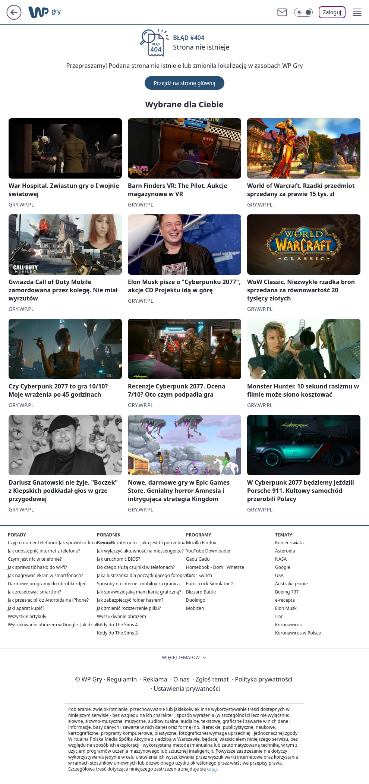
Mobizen (195, 608)
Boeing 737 (287, 592)
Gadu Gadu (198, 559)
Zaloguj (332, 12)
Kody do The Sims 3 (117, 633)
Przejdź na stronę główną (184, 82)
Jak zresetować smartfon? (34, 592)
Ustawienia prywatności (185, 688)
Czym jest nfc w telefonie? (35, 559)
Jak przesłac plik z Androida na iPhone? (48, 600)
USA (279, 575)
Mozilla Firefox (201, 542)
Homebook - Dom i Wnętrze (215, 567)
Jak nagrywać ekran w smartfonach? (45, 575)
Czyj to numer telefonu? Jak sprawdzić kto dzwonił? (61, 542)
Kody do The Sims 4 (117, 624)
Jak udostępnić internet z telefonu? (44, 551)
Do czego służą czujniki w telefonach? (136, 567)
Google (282, 567)
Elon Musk (286, 608)
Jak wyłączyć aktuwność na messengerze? (140, 551)
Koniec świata (289, 542)
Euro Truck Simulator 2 (210, 583)
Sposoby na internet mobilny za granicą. (139, 583)
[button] (357, 12)
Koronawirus (288, 624)
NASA (281, 559)
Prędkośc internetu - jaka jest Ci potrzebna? (142, 542)
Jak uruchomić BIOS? (118, 559)
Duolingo (195, 600)
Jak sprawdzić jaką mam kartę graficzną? (139, 592)
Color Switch (199, 575)
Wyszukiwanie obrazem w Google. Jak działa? (55, 624)
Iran (279, 616)
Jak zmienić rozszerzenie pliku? (129, 608)
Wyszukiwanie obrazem (121, 616)
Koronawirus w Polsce (298, 633)
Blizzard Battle (201, 592)
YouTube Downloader (208, 551)
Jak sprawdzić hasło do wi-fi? (37, 567)
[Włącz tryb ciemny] (303, 12)
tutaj (212, 769)
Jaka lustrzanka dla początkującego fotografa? (145, 575)
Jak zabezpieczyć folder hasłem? (130, 600)
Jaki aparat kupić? (26, 608)
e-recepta (285, 600)
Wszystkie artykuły (27, 616)
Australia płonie (291, 583)
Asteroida (285, 551)
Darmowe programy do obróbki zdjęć (47, 583)
